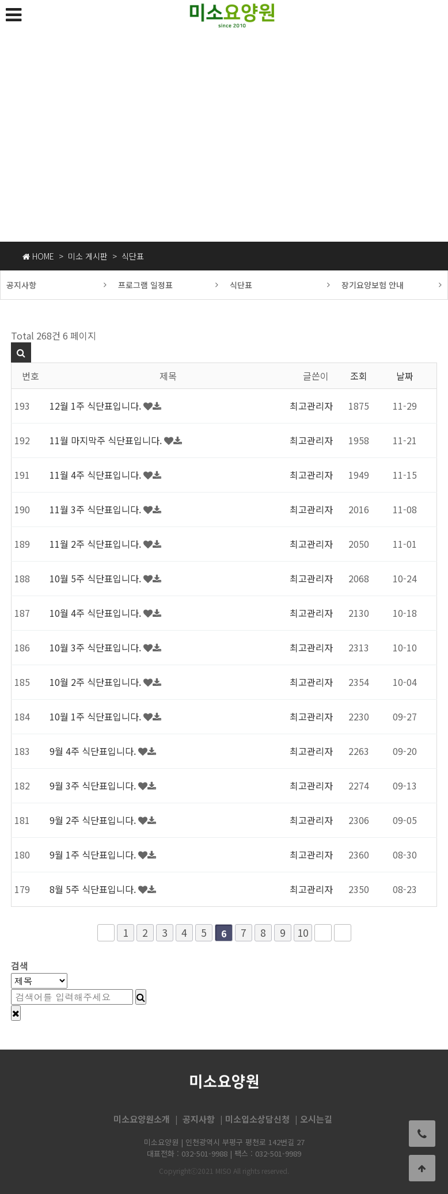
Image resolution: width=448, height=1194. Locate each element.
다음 (323, 932)
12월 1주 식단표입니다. (96, 406)
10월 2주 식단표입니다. (96, 682)
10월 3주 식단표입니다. (96, 647)
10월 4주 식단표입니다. (96, 613)
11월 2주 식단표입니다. (96, 544)
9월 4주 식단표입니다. (94, 751)
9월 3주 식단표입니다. (94, 785)
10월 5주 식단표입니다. (96, 578)
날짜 (404, 376)
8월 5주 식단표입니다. (94, 889)
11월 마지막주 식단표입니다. (107, 440)
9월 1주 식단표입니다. (94, 854)
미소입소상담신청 (257, 1119)
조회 (358, 376)
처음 (106, 932)
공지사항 (56, 285)
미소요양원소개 (141, 1119)
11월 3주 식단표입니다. (96, 509)
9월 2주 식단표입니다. (94, 820)
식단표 (280, 285)
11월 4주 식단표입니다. (96, 475)
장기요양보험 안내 (391, 285)
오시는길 (316, 1119)
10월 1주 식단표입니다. (96, 716)
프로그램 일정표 (168, 285)
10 (303, 932)
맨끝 (342, 932)
